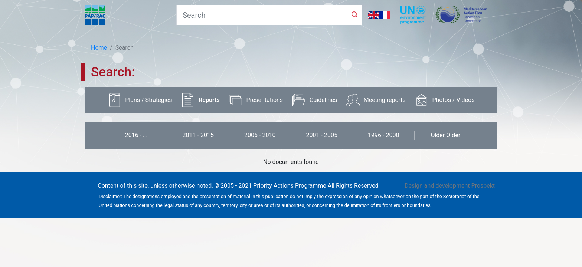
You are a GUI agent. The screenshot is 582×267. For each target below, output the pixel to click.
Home (99, 47)
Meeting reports (385, 99)
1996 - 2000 (383, 135)
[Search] (261, 15)
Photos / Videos (453, 99)
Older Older (445, 135)
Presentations (264, 99)
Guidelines (323, 99)
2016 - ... (136, 135)
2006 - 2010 (259, 135)
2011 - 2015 (198, 135)
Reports (209, 99)
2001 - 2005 (321, 135)
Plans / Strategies (148, 99)
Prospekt (483, 185)
